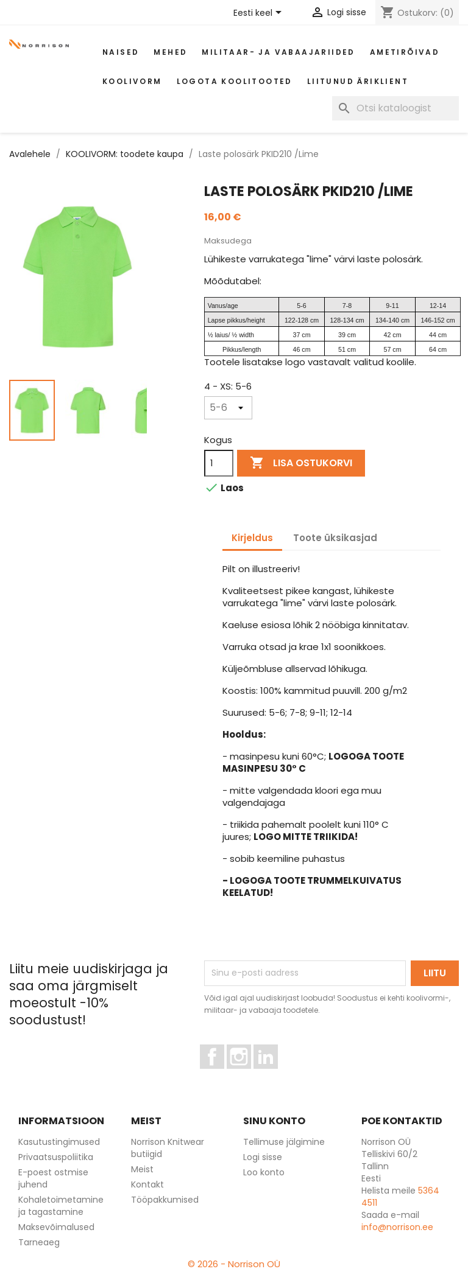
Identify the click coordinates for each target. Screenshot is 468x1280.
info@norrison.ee (397, 1227)
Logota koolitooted (234, 81)
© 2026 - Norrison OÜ (234, 1263)
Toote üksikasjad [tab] (335, 537)
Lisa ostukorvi (301, 463)
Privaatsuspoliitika (55, 1157)
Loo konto (264, 1172)
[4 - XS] (228, 407)
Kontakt (147, 1184)
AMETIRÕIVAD (404, 52)
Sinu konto (274, 1121)
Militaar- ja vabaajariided (278, 52)
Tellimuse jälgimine (284, 1142)
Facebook (224, 1074)
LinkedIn (273, 1074)
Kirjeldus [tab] (252, 537)
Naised (120, 52)
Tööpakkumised (165, 1200)
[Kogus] (218, 463)
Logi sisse (262, 1157)
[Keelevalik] (259, 13)
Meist (142, 1169)
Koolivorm (132, 81)
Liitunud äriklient (357, 81)
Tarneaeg (39, 1242)
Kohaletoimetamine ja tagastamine (61, 1206)
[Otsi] (395, 108)
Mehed (170, 52)
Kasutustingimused (59, 1142)
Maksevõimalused (56, 1227)
